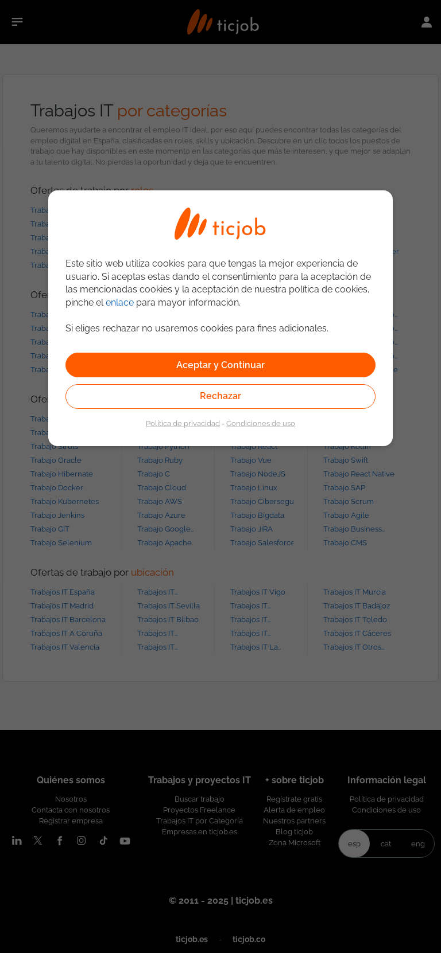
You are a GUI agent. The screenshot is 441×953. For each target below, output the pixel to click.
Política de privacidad (183, 423)
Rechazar (220, 395)
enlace (120, 302)
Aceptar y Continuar (220, 365)
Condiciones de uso (260, 423)
